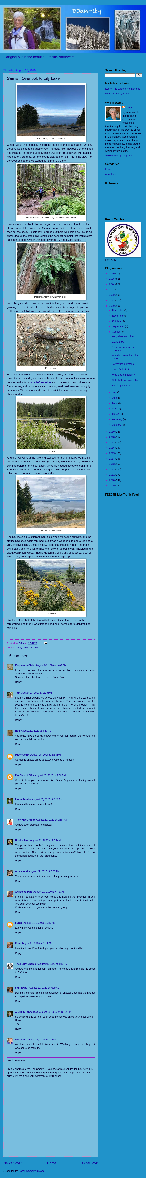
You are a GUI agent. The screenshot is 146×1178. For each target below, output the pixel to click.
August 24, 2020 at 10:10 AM (43, 1039)
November (118, 315)
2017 (112, 442)
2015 (112, 453)
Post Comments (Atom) (32, 1171)
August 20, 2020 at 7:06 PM (50, 775)
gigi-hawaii (21, 987)
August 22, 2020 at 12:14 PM (55, 1011)
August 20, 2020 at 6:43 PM (36, 730)
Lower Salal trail (120, 369)
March (116, 414)
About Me (110, 174)
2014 (112, 458)
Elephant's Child (25, 665)
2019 (112, 431)
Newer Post (12, 1163)
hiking (19, 647)
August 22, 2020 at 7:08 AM (44, 987)
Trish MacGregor (25, 819)
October (117, 321)
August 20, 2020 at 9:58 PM (51, 819)
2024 (112, 284)
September (118, 326)
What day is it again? (123, 374)
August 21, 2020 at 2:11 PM (37, 943)
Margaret (20, 1039)
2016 (112, 447)
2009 (112, 485)
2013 (112, 464)
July (114, 392)
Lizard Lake (118, 341)
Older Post (90, 1163)
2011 (112, 474)
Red (17, 730)
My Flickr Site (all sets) (117, 93)
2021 (112, 300)
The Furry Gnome (25, 964)
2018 (112, 437)
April (115, 408)
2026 (112, 273)
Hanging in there (121, 385)
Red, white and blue (123, 336)
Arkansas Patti (23, 891)
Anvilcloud (21, 871)
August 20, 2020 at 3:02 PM (51, 665)
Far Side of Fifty (24, 775)
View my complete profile (119, 155)
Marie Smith (22, 754)
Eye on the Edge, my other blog (122, 88)
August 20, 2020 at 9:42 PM (47, 799)
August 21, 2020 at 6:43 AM (48, 891)
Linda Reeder (23, 799)
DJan (129, 107)
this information (41, 382)
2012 (112, 469)
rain (26, 647)
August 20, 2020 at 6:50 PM (45, 754)
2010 (112, 480)
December (118, 310)
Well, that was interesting (125, 380)
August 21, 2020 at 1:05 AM (45, 840)
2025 (112, 278)
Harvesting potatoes (123, 364)
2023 (112, 289)
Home (51, 1163)
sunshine (34, 647)
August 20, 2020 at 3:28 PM (36, 692)
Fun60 (18, 922)
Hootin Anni (22, 840)
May (114, 403)
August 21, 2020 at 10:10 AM (39, 922)
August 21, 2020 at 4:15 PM (52, 964)
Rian (18, 943)
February (117, 419)
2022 (112, 295)
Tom (17, 692)
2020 (112, 305)
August (116, 331)
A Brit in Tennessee (26, 1011)
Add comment (16, 1060)
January (117, 424)
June (115, 397)
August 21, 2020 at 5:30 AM (44, 871)
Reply (18, 682)
